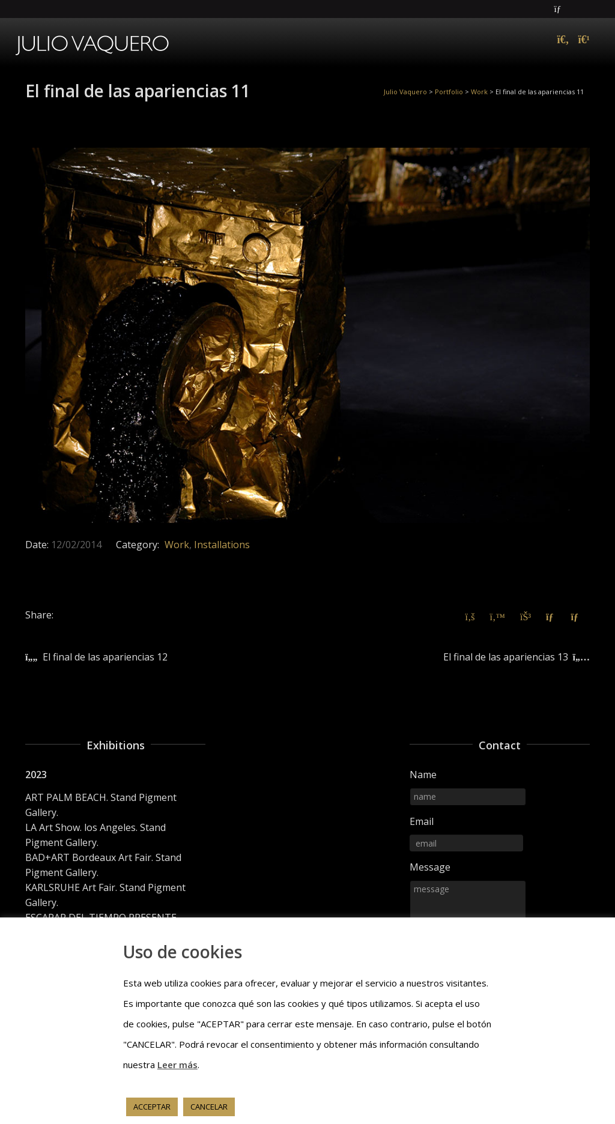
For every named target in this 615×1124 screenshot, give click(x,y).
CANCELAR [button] (209, 1106)
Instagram (588, 9)
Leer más (177, 1065)
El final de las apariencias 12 (105, 656)
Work (177, 544)
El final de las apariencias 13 (505, 656)
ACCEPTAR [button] (152, 1106)
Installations (222, 544)
